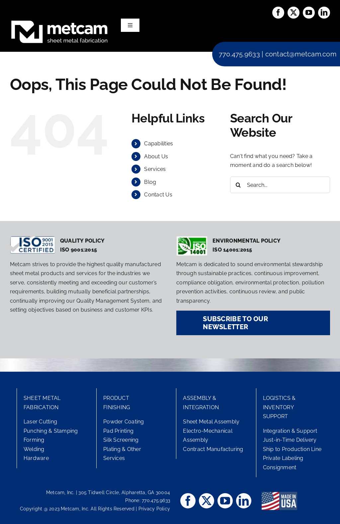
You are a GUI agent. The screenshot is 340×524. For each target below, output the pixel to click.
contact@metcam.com (300, 54)
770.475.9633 (239, 54)
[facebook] (278, 13)
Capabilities (158, 143)
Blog (150, 182)
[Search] (238, 185)
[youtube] (309, 13)
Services (155, 169)
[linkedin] (324, 13)
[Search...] (280, 185)
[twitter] (293, 13)
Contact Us (158, 194)
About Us (156, 156)
